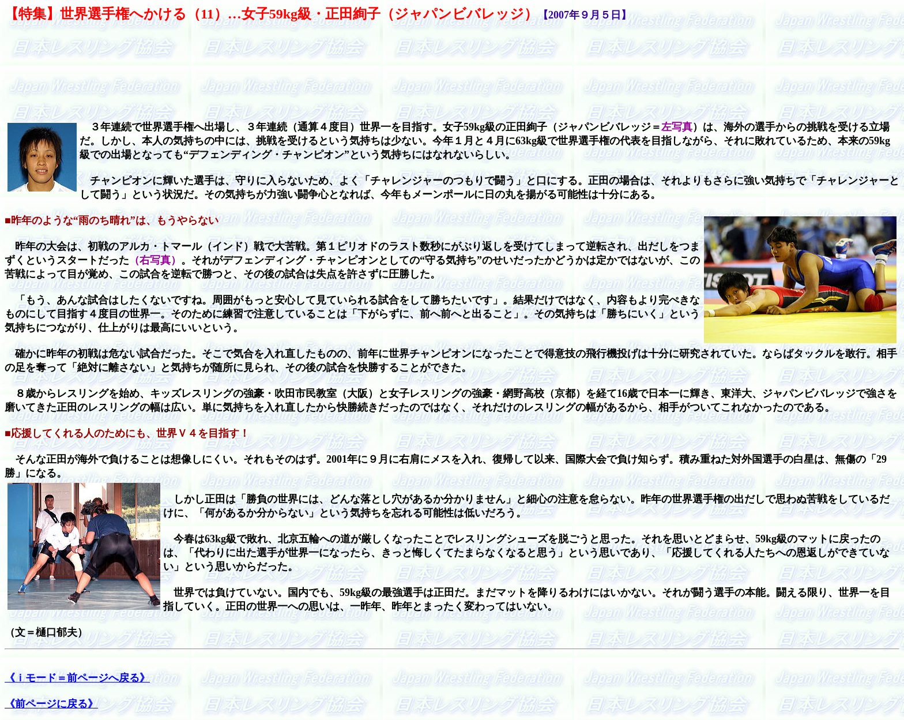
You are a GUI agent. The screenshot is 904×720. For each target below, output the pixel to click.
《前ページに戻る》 (51, 704)
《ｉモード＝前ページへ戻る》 (77, 678)
